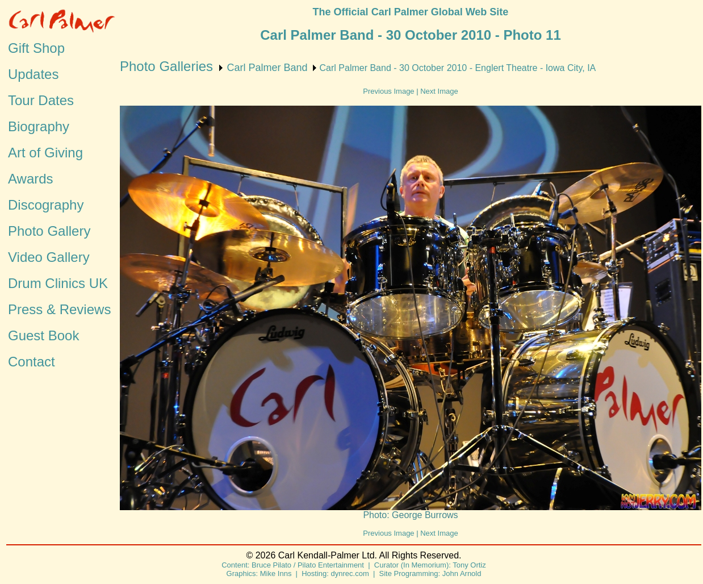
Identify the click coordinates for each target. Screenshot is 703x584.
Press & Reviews (59, 309)
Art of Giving (45, 152)
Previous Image (388, 91)
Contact (31, 361)
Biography (38, 126)
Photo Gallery (49, 231)
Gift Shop (36, 48)
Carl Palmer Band (267, 67)
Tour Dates (41, 100)
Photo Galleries (166, 66)
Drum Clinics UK (58, 283)
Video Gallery (49, 257)
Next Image (439, 91)
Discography (45, 204)
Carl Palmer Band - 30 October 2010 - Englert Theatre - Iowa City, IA (458, 68)
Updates (33, 74)
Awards (30, 178)
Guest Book (43, 335)
